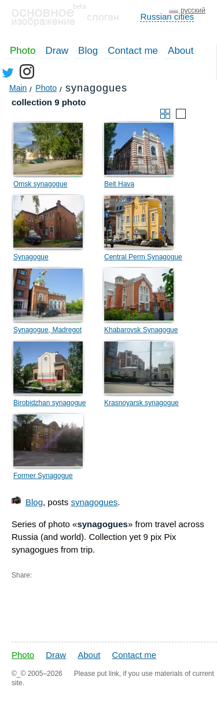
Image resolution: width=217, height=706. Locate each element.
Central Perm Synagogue (143, 257)
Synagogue (31, 257)
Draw (56, 50)
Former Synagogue (43, 476)
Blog (88, 50)
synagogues (94, 502)
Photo (22, 50)
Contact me (133, 50)
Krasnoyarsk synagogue (141, 403)
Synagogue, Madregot (47, 330)
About (180, 50)
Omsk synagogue (40, 184)
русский (193, 10)
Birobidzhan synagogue (49, 403)
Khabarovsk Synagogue (141, 330)
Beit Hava (119, 184)
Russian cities (167, 16)
